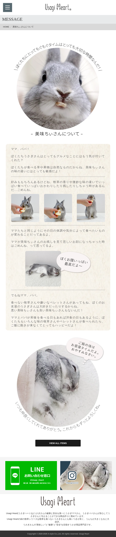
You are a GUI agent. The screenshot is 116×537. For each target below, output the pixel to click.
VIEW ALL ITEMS (58, 443)
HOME (6, 27)
